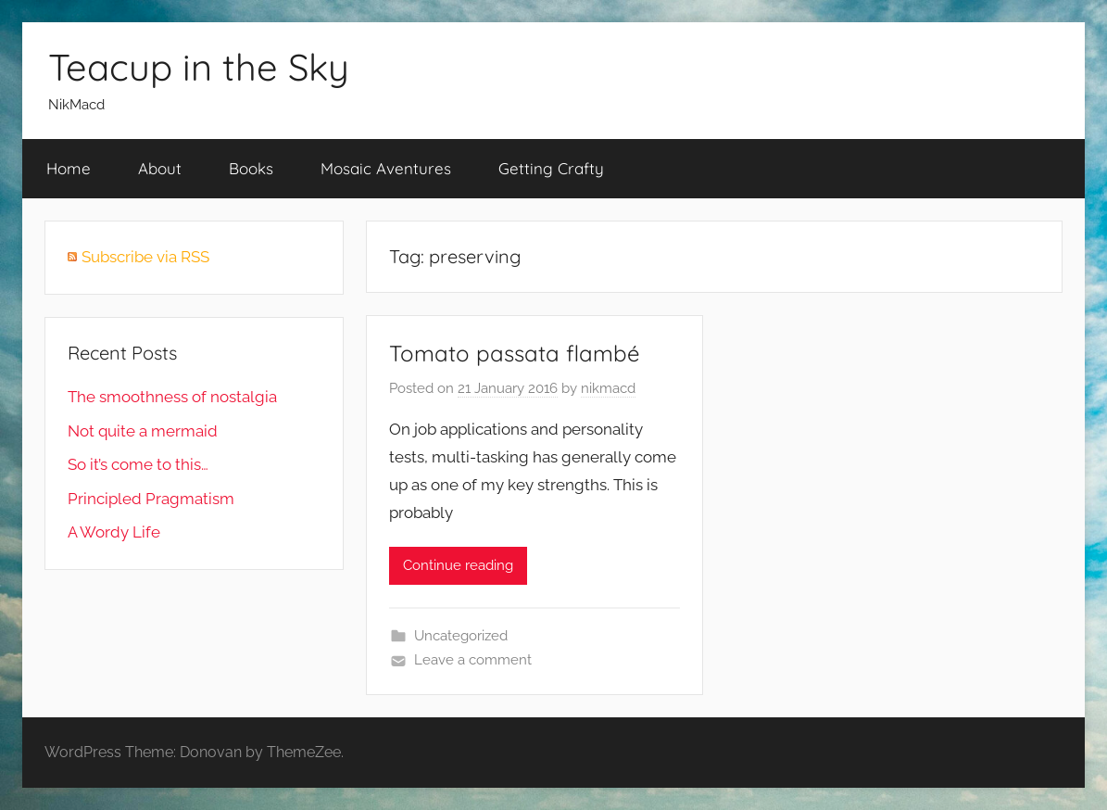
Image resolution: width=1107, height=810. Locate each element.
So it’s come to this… (138, 464)
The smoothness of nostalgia (172, 396)
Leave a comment (473, 660)
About (160, 168)
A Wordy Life (114, 532)
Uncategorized (461, 635)
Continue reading (458, 565)
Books (251, 168)
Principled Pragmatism (151, 498)
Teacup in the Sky (198, 67)
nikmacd (608, 388)
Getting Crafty (551, 168)
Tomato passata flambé (514, 353)
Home (68, 168)
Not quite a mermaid (143, 431)
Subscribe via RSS (145, 256)
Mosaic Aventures (386, 168)
